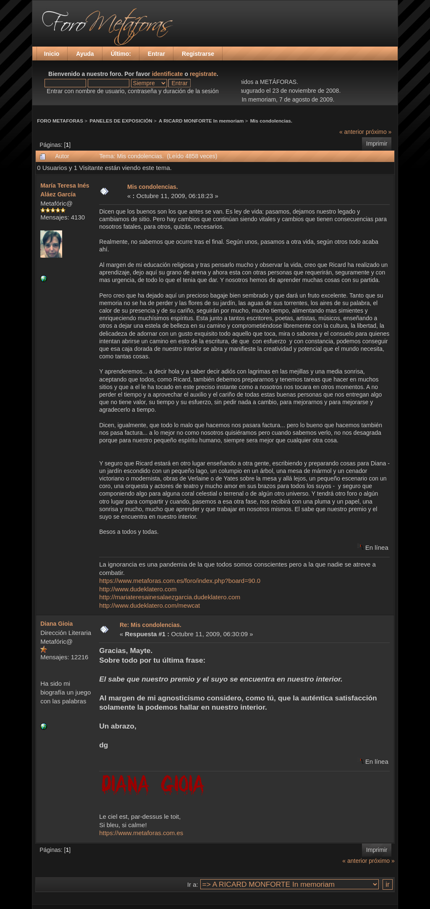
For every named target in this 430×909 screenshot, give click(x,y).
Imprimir (377, 143)
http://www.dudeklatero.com (137, 589)
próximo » (378, 131)
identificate (167, 74)
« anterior (351, 131)
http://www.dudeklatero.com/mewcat (149, 605)
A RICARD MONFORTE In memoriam (201, 120)
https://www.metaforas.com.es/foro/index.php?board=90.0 (179, 580)
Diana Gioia (56, 623)
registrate (203, 74)
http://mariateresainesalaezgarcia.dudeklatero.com (169, 597)
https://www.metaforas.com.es (141, 832)
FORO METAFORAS (60, 120)
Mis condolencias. (271, 120)
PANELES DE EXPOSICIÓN (120, 120)
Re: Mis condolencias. (150, 625)
